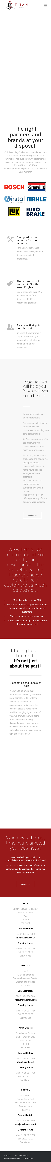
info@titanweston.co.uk (26, 1000)
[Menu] (45, 5)
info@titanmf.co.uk (25, 1062)
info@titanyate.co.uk (25, 937)
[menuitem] (45, 5)
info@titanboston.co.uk (25, 1124)
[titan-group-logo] (21, 5)
